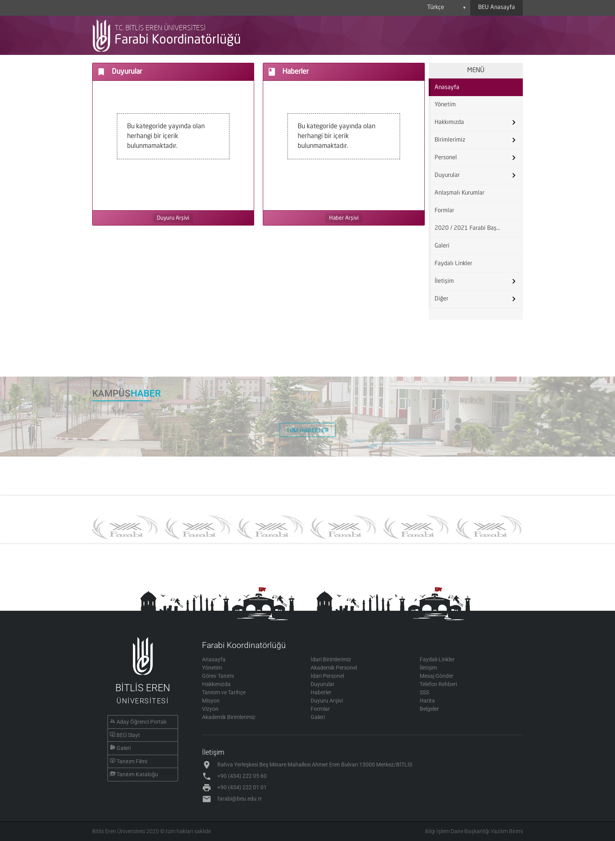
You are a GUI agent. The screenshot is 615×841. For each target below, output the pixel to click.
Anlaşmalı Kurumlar (459, 193)
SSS (424, 692)
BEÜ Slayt (128, 735)
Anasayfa (447, 88)
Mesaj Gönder (436, 676)
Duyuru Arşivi (173, 218)
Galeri (442, 246)
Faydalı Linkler (453, 264)
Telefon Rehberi (438, 684)
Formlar (444, 211)
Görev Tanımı (218, 676)
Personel (446, 158)
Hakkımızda (449, 123)
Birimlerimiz (450, 140)
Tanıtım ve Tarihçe (224, 692)
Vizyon (210, 709)
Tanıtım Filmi (131, 761)
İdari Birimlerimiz (331, 659)
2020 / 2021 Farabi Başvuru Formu (470, 228)
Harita (427, 700)
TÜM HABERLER (307, 430)
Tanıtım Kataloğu (137, 774)
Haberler (321, 692)
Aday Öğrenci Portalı (141, 722)
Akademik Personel (334, 667)
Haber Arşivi (343, 218)
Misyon (211, 700)
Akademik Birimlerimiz (228, 717)
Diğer (441, 299)
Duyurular (447, 175)
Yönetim (445, 105)
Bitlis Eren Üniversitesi (118, 831)
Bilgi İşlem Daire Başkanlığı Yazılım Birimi (474, 831)
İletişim (444, 281)
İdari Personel (327, 676)
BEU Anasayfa (496, 8)
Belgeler (429, 709)
